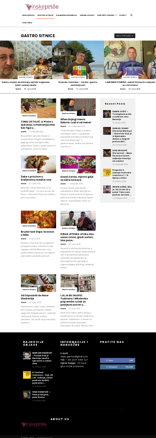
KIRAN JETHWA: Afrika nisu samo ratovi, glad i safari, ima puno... (77, 237)
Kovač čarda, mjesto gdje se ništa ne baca (77, 178)
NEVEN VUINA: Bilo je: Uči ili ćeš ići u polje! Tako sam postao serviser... (122, 191)
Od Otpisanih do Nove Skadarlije (34, 297)
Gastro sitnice (45, 15)
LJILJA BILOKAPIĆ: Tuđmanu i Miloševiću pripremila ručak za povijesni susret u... (74, 300)
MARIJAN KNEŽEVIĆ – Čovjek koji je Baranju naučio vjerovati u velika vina (42, 358)
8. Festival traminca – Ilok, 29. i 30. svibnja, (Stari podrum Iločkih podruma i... (42, 377)
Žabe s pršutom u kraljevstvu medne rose (36, 178)
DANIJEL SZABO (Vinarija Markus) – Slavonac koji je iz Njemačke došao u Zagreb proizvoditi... (122, 135)
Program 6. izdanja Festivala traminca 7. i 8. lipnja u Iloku (121, 174)
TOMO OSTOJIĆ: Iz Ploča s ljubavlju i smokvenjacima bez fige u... (38, 124)
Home (23, 30)
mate (18, 89)
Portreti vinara (107, 15)
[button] (131, 15)
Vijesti (122, 15)
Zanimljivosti (87, 15)
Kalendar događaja (66, 15)
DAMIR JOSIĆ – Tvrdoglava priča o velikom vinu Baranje (121, 115)
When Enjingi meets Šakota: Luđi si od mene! (75, 121)
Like (131, 360)
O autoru (27, 22)
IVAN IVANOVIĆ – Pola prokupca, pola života (41, 395)
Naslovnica (28, 15)
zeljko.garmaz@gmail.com (74, 356)
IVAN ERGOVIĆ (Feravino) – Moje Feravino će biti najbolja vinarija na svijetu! (122, 155)
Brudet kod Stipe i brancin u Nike (37, 233)
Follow (129, 367)
